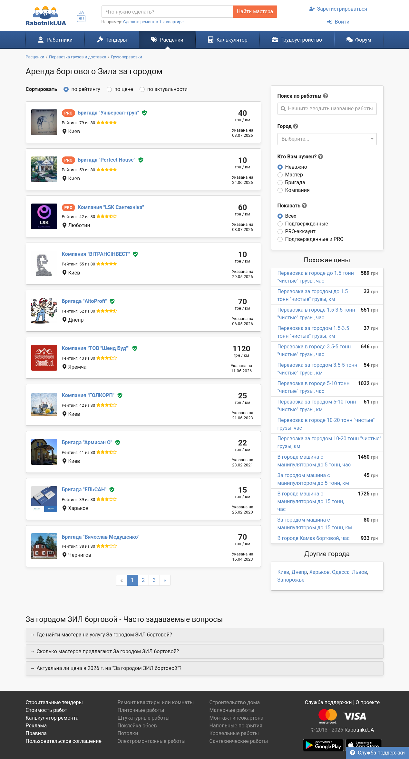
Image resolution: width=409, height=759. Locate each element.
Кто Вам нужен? (300, 157)
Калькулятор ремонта (52, 718)
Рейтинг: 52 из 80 (78, 311)
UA (81, 12)
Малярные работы (231, 710)
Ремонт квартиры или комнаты (156, 702)
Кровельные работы (234, 733)
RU (81, 18)
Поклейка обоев (137, 726)
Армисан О (87, 442)
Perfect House (106, 160)
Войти (338, 22)
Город (285, 126)
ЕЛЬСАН (84, 489)
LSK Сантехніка (111, 207)
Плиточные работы (141, 710)
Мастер (294, 175)
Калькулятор (228, 39)
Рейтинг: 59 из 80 (78, 169)
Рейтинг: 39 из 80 (78, 499)
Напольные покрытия (236, 726)
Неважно (296, 167)
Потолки (128, 733)
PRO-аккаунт (300, 231)
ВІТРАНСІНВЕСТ (96, 254)
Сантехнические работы (238, 741)
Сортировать (41, 89)
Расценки (167, 39)
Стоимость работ (46, 710)
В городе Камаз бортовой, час (314, 538)
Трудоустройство (297, 39)
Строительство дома (234, 702)
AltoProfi (84, 301)
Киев (283, 572)
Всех (291, 216)
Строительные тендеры (54, 702)
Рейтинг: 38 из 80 (78, 546)
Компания (297, 190)
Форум (358, 39)
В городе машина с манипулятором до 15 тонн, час (311, 501)
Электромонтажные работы (152, 741)
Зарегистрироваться (338, 9)
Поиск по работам (300, 96)
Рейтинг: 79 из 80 (78, 122)
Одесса (341, 572)
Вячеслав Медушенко (100, 537)
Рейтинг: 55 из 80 (78, 264)
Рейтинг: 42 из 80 (78, 216)
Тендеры (112, 39)
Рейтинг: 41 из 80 (78, 452)
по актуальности (167, 89)
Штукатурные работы (144, 718)
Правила (36, 733)
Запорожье (291, 580)
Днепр (299, 572)
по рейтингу (85, 89)
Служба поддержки (377, 753)
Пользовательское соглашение (64, 741)
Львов (359, 572)
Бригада (295, 182)
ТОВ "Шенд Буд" (96, 348)
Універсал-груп (108, 113)
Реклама (36, 726)
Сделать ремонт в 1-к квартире (153, 21)
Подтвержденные (306, 224)
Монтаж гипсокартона (236, 718)
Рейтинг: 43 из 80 (78, 358)
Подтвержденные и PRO (314, 239)
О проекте (367, 702)
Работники (55, 39)
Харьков (319, 572)
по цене (123, 89)
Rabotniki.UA (359, 730)
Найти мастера (255, 11)
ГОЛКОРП (88, 395)
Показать (292, 206)
